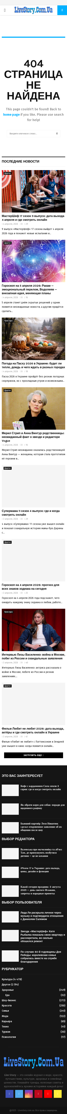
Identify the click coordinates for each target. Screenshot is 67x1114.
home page (11, 115)
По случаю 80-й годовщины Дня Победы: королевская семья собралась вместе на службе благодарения (41, 956)
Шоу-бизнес (9, 1000)
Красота (7, 1005)
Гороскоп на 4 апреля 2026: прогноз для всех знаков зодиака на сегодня (30, 586)
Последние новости (20, 161)
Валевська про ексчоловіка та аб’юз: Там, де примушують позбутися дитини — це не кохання (41, 853)
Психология (9, 1037)
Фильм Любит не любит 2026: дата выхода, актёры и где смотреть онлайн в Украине (33, 730)
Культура (8, 321)
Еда (7, 995)
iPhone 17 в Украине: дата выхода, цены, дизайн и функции (40, 870)
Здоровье (8, 989)
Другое (7, 173)
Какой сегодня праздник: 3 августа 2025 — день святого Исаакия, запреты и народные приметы (41, 890)
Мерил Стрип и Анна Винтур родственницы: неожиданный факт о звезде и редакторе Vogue (33, 436)
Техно (5, 1026)
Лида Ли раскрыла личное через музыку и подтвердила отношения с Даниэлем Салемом (42, 916)
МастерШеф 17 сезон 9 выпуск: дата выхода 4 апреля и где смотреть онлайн (33, 217)
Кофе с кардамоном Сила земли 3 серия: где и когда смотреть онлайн (41, 788)
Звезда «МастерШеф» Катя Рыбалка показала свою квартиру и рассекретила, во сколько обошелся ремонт (43, 936)
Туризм (6, 1031)
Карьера (7, 1021)
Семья (5, 1010)
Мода (5, 1016)
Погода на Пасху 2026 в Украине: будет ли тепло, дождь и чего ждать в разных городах (33, 365)
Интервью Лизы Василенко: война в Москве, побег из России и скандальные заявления (33, 656)
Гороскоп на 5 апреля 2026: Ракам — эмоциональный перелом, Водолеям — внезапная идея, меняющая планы (29, 289)
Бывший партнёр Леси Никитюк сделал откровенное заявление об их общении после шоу (41, 827)
